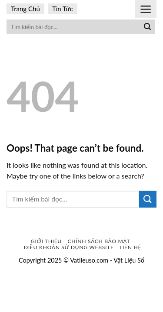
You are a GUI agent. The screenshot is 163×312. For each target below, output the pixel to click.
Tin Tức (62, 9)
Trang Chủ (25, 9)
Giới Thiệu (46, 241)
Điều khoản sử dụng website (69, 247)
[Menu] (145, 9)
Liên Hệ (130, 247)
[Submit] (147, 27)
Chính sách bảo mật (99, 241)
